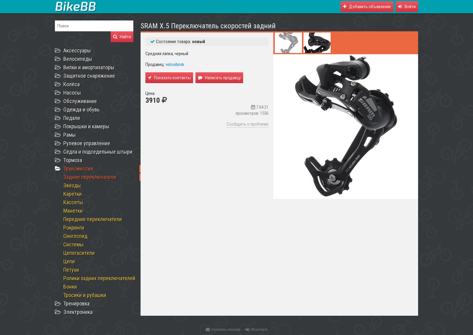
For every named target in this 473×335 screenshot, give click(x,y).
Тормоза (72, 160)
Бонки (70, 286)
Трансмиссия (78, 168)
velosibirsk (175, 64)
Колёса (71, 84)
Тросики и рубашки (84, 295)
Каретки (72, 194)
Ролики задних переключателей (99, 278)
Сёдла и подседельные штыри (97, 152)
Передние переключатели (92, 219)
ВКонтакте (256, 329)
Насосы (72, 92)
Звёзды (72, 185)
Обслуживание (80, 101)
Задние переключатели (89, 177)
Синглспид (75, 236)
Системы (73, 244)
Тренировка (76, 303)
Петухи (71, 270)
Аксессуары (77, 50)
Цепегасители (79, 253)
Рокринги (73, 227)
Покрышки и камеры (86, 126)
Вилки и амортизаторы (88, 67)
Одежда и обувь (81, 109)
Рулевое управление (86, 143)
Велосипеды (77, 59)
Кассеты (73, 202)
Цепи (69, 261)
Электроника (78, 312)
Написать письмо (223, 329)
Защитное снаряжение (89, 76)
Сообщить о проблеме (247, 124)
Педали (71, 118)
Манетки (73, 211)
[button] (407, 6)
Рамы (69, 135)
